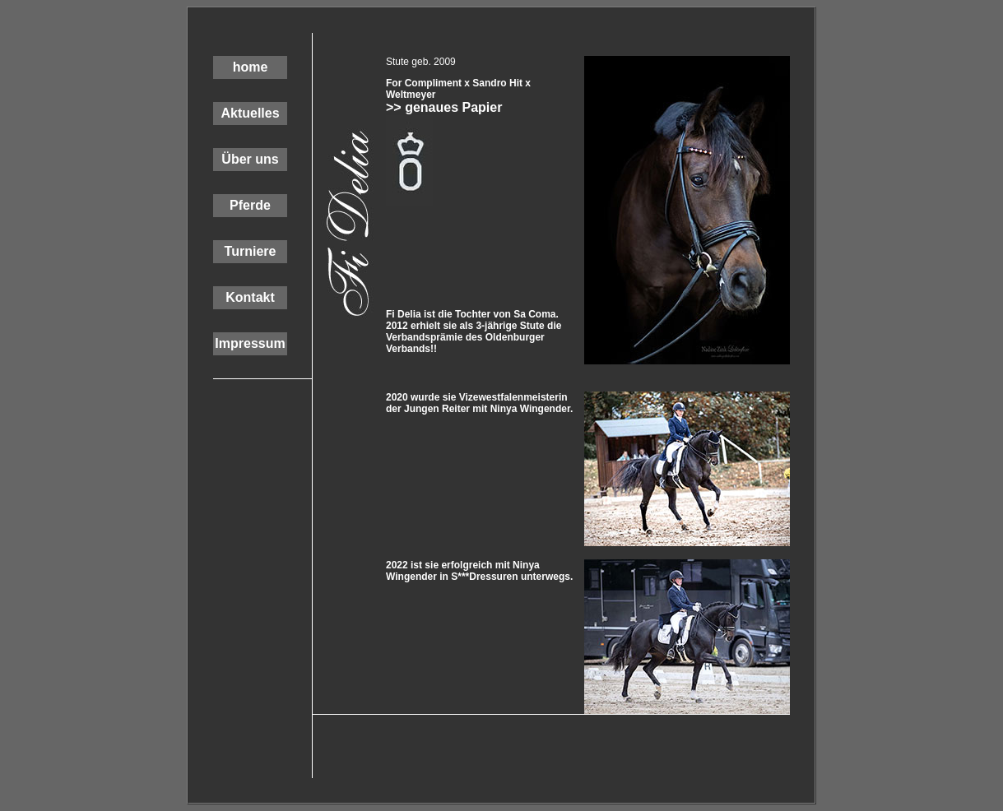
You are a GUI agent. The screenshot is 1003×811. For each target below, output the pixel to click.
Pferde (250, 205)
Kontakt (250, 297)
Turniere (250, 251)
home (250, 67)
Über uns (249, 159)
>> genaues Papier (444, 107)
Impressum (250, 343)
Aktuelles (250, 113)
